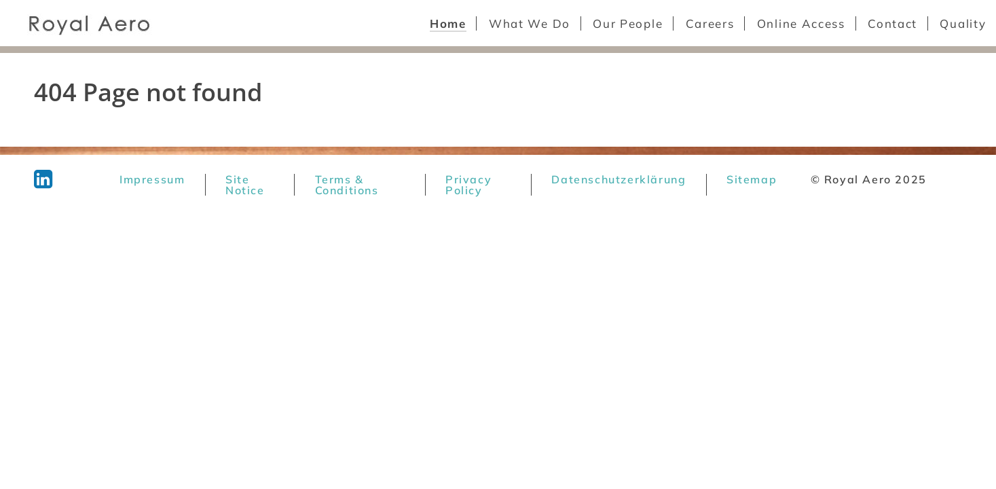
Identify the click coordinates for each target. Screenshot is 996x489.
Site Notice (245, 185)
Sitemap (751, 179)
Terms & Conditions (347, 185)
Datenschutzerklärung (618, 179)
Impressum (152, 179)
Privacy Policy (468, 185)
